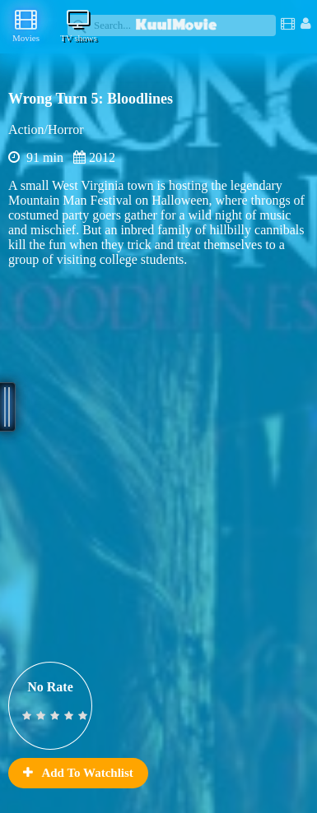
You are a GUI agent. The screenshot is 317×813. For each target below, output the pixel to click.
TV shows (78, 25)
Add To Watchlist (78, 772)
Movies (26, 25)
